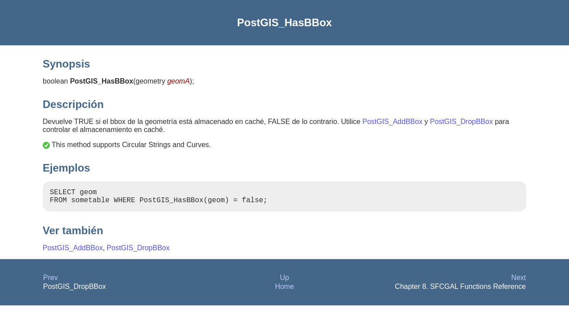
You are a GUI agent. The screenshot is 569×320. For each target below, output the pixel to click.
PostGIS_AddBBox (392, 121)
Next (518, 281)
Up (284, 281)
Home (284, 290)
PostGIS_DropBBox (461, 121)
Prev (50, 281)
